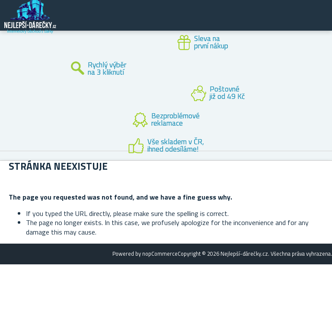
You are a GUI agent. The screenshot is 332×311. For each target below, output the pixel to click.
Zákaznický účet (272, 22)
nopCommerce (160, 253)
